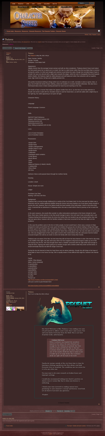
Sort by (57, 411)
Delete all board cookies (79, 426)
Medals (86, 34)
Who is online (8, 418)
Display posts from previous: (41, 411)
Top (99, 287)
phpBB (50, 434)
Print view (99, 31)
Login (98, 34)
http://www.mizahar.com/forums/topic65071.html (43, 280)
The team (69, 426)
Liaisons (11, 44)
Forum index (10, 31)
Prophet (33, 294)
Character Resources (35, 31)
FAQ (90, 34)
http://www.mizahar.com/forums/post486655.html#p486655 (43, 285)
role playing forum (26, 41)
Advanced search (89, 4)
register (39, 41)
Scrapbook (9, 304)
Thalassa (9, 39)
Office (7, 303)
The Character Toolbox (48, 31)
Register (94, 34)
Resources (18, 31)
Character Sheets (61, 31)
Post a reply (7, 48)
